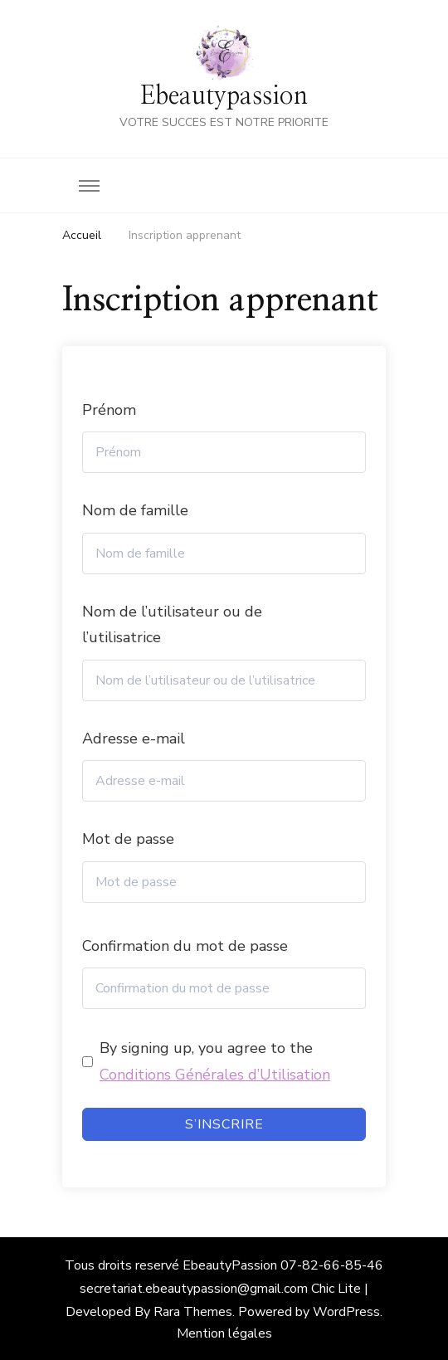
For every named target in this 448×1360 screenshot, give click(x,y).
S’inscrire (224, 1124)
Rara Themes (192, 1312)
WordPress (346, 1312)
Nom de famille (135, 510)
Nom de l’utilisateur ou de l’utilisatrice (172, 625)
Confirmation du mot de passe (185, 946)
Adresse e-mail (133, 738)
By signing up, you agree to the (215, 1061)
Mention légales (224, 1333)
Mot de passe (128, 839)
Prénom (109, 410)
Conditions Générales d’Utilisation (215, 1075)
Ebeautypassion (224, 96)
